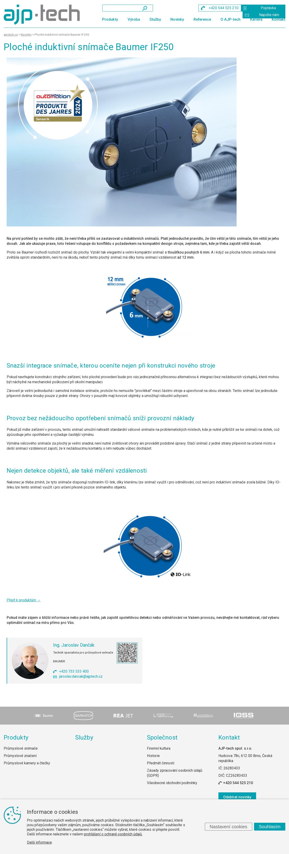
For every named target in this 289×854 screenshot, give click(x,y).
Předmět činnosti (160, 763)
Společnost (162, 737)
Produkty (110, 19)
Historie (153, 756)
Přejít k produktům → (24, 600)
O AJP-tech (230, 19)
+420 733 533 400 (74, 671)
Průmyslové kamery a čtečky (27, 763)
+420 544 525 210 (238, 783)
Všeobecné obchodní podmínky (172, 783)
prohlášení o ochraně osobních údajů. (113, 834)
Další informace (39, 842)
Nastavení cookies (228, 826)
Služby (155, 19)
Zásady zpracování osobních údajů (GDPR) (174, 773)
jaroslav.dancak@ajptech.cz (81, 676)
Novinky (177, 19)
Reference (202, 19)
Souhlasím (270, 826)
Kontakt (278, 19)
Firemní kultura (158, 748)
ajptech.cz (11, 34)
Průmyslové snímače (21, 748)
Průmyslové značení (20, 756)
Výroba (134, 19)
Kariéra (256, 19)
